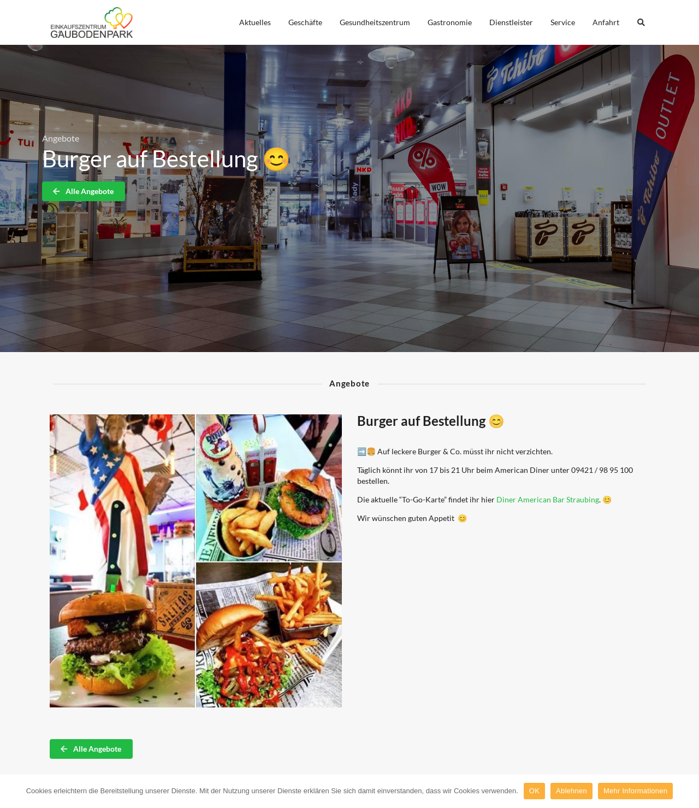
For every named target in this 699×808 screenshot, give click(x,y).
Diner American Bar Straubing (547, 499)
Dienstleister (511, 22)
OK (534, 791)
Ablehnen (571, 791)
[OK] (685, 791)
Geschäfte (305, 22)
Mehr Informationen (635, 791)
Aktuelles (255, 22)
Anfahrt (606, 22)
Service (562, 22)
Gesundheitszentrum (375, 22)
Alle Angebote (83, 191)
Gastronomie (450, 22)
